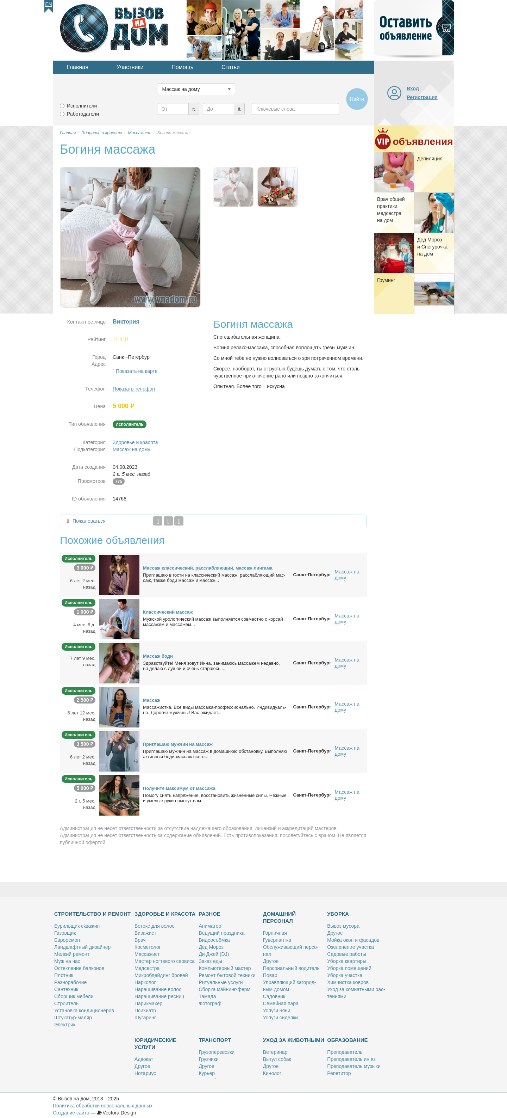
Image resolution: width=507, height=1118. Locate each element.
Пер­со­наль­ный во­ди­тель (291, 968)
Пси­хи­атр (145, 1010)
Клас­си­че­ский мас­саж (168, 612)
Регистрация (422, 97)
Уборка (338, 914)
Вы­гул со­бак (277, 1059)
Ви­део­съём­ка (214, 940)
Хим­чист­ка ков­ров (348, 982)
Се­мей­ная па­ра (281, 1003)
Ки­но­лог (272, 1073)
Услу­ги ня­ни (276, 1010)
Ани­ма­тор (210, 926)
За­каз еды (210, 961)
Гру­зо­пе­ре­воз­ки (216, 1052)
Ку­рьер (207, 1073)
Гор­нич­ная (275, 933)
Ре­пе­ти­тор (339, 1073)
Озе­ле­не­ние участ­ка (350, 947)
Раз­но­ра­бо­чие (70, 982)
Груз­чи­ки (208, 1059)
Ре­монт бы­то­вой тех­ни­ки (227, 975)
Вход (413, 88)
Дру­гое (270, 961)
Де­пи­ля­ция (430, 158)
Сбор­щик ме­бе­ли (73, 996)
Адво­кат (143, 1059)
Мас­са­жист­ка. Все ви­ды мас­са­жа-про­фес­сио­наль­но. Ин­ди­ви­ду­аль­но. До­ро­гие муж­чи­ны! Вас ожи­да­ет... (214, 710)
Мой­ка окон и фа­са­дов (353, 940)
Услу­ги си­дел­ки (280, 1017)
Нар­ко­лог (145, 982)
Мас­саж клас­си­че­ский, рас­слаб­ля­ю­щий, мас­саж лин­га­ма (208, 568)
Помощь (182, 67)
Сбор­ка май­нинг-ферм (224, 989)
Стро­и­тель (66, 1003)
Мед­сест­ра (146, 968)
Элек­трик (64, 1024)
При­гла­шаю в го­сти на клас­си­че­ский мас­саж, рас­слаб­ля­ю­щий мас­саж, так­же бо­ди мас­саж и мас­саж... (214, 577)
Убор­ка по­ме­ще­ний (349, 968)
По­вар (270, 975)
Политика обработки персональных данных (102, 1105)
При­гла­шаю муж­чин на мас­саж (178, 744)
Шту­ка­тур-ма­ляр (73, 1017)
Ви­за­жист (145, 933)
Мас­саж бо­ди (158, 656)
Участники (130, 67)
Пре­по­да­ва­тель (344, 1052)
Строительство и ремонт (92, 914)
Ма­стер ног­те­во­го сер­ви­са (164, 961)
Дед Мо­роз (211, 947)
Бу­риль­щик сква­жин (77, 926)
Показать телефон (134, 389)
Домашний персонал (279, 917)
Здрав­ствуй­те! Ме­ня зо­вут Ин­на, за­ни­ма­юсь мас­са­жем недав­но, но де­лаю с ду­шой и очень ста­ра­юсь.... (211, 666)
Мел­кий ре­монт (71, 954)
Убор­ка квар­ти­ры (346, 961)
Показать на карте (137, 371)
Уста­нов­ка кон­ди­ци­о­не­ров (84, 1010)
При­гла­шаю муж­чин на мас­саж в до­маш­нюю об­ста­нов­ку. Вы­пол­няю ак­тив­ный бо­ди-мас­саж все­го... (215, 754)
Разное (209, 914)
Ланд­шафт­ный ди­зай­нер (82, 947)
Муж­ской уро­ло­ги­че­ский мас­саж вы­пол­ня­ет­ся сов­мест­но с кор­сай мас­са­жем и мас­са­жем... (213, 621)
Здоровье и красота (135, 442)
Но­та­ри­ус (145, 1073)
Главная (77, 67)
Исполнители (82, 106)
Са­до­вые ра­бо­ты (346, 954)
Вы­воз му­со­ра (343, 926)
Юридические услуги (155, 1043)
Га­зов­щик (65, 933)
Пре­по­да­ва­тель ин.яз (351, 1059)
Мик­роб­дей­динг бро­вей (161, 975)
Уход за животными (293, 1040)
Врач (140, 940)
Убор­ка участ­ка (344, 975)
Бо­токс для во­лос (154, 926)
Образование (347, 1040)
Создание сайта (71, 1113)
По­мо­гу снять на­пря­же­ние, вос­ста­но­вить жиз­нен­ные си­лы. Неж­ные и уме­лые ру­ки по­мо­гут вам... (215, 798)
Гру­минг (386, 280)
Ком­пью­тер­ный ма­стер (225, 968)
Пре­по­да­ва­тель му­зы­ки (354, 1066)
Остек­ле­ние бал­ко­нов (79, 968)
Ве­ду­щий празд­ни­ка (221, 933)
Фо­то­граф (210, 1003)
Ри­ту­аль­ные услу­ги (221, 982)
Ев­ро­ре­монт (68, 940)
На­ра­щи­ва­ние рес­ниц (159, 996)
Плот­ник (63, 975)
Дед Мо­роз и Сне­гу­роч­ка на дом (432, 247)
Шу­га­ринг (145, 1017)
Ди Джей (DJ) (214, 954)
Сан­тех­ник (66, 989)
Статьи (230, 67)
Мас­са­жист (147, 954)
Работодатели (83, 114)
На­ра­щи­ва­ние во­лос (157, 989)
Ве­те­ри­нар (275, 1052)
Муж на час (67, 961)
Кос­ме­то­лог (147, 947)
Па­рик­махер (148, 1003)
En (48, 4)
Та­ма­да (207, 996)
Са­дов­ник (274, 996)
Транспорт (215, 1040)
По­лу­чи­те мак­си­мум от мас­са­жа (179, 788)
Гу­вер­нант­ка (277, 940)
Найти (357, 99)
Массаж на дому (131, 449)
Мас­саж (151, 700)
